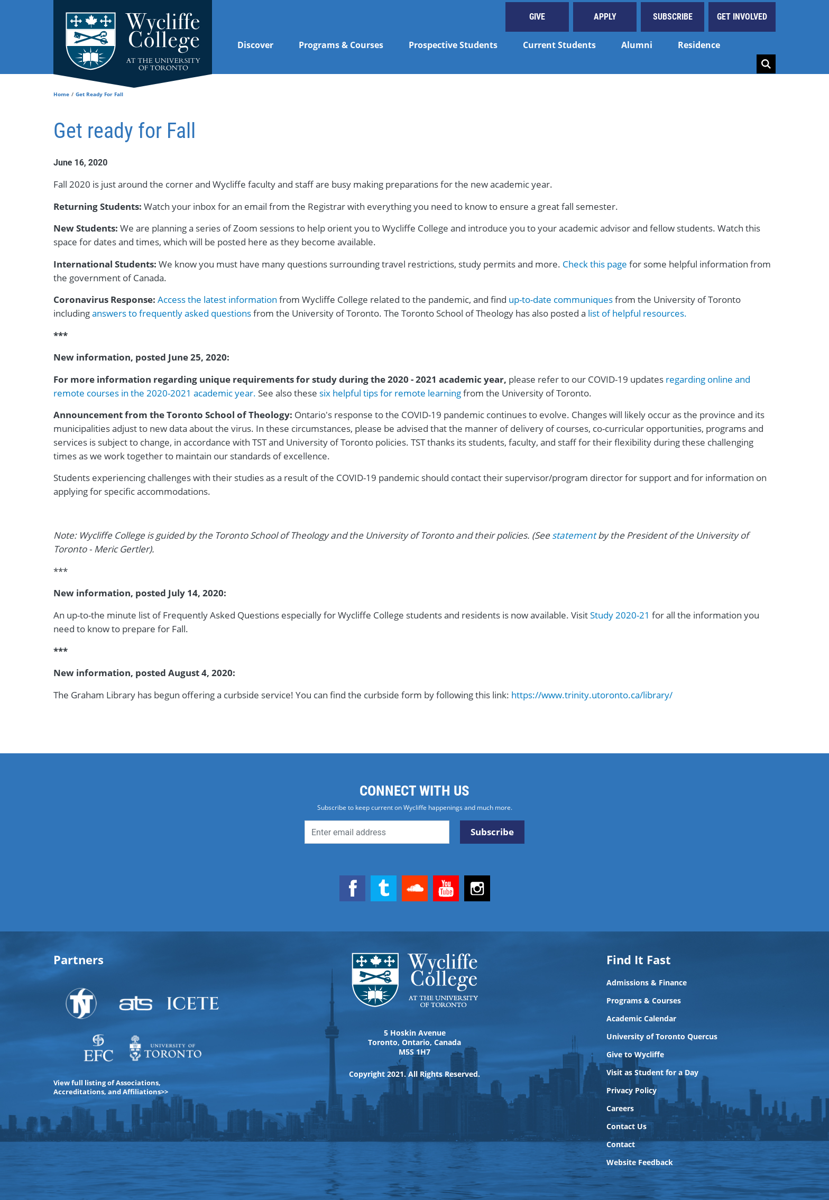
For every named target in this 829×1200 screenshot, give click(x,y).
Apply (605, 17)
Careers (620, 1108)
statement (575, 535)
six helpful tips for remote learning (390, 393)
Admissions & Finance (646, 982)
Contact (620, 1144)
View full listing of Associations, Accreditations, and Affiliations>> (110, 1087)
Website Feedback (639, 1162)
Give (537, 17)
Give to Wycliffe (635, 1054)
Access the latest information (217, 299)
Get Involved (742, 17)
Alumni (636, 45)
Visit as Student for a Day (652, 1072)
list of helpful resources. (637, 313)
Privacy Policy (631, 1090)
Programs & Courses (341, 45)
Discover (255, 45)
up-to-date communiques (562, 299)
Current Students (559, 45)
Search (766, 63)
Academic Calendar (641, 1018)
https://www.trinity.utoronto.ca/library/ (592, 695)
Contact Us (626, 1126)
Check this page (595, 264)
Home (61, 94)
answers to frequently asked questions (172, 313)
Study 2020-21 (620, 615)
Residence (699, 45)
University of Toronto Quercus (661, 1036)
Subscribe (673, 17)
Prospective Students (453, 45)
